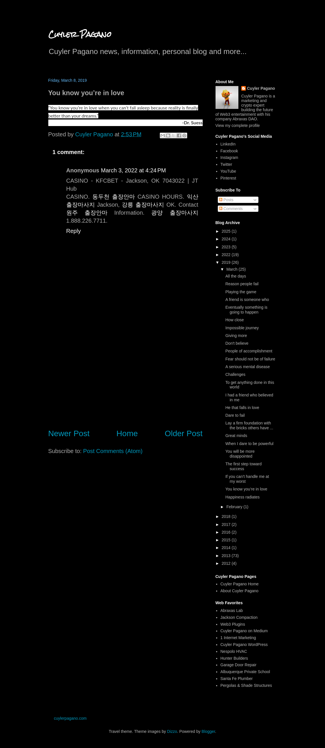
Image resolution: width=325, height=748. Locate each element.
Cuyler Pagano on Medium (244, 631)
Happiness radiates (242, 497)
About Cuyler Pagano (239, 591)
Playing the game (240, 292)
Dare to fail (235, 415)
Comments (231, 208)
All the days (235, 276)
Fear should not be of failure (250, 359)
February (235, 506)
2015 (227, 540)
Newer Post (69, 433)
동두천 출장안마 (113, 197)
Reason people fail (241, 284)
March (232, 269)
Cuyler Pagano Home (239, 584)
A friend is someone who (247, 299)
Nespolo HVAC (233, 651)
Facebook (229, 151)
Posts (226, 200)
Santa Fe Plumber (236, 678)
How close (234, 320)
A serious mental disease (247, 366)
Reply (73, 231)
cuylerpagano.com (70, 718)
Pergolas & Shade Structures (246, 685)
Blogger (208, 731)
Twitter (226, 164)
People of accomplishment (248, 351)
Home (127, 433)
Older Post (183, 433)
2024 (227, 239)
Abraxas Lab (231, 610)
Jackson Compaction (239, 617)
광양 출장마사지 (174, 213)
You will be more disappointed (239, 453)
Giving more (236, 335)
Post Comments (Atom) (113, 451)
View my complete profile (238, 125)
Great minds (236, 435)
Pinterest (228, 178)
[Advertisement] (125, 376)
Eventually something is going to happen (246, 309)
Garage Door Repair (238, 665)
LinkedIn (228, 144)
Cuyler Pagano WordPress (244, 644)
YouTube (228, 171)
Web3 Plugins (232, 624)
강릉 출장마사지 (143, 205)
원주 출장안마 (86, 213)
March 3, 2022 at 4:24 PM (133, 170)
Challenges (235, 374)
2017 (227, 524)
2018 (227, 516)
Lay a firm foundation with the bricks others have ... (249, 425)
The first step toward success (243, 466)
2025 (227, 231)
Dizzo (172, 731)
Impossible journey (242, 328)
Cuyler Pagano (79, 34)
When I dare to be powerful (249, 443)
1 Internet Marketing (238, 637)
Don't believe (236, 343)
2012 (227, 563)
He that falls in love (242, 407)
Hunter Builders (234, 658)
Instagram (229, 157)
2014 (227, 547)
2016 (227, 532)
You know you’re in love (246, 489)
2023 (227, 247)
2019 (227, 262)
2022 (227, 254)
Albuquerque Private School (245, 671)
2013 (227, 555)
